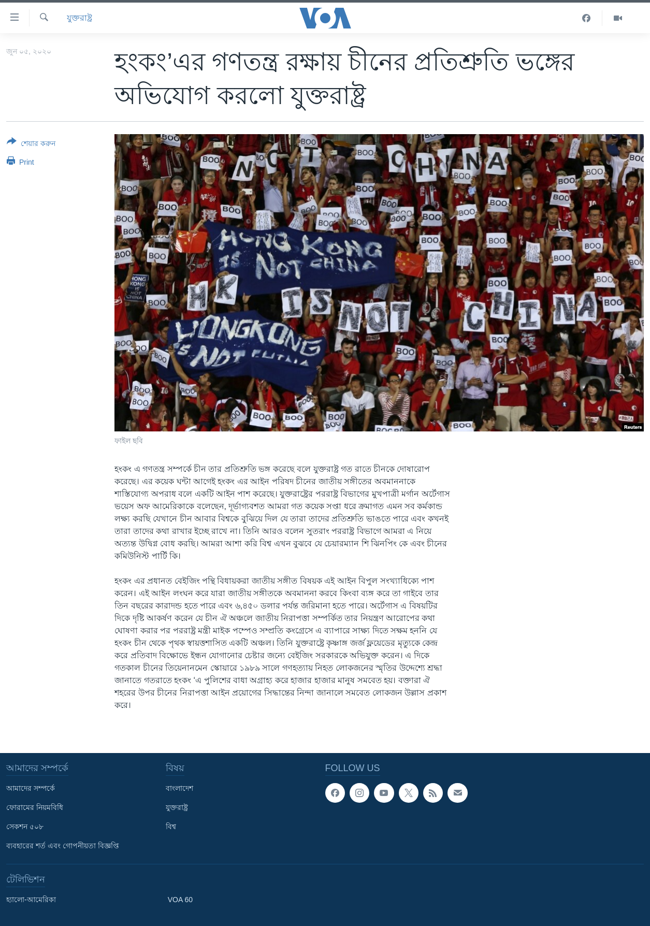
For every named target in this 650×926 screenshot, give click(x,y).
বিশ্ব (171, 826)
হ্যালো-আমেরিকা (31, 899)
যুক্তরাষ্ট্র (79, 17)
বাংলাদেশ (179, 788)
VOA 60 (180, 899)
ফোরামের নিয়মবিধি (34, 807)
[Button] (31, 144)
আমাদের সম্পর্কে (30, 788)
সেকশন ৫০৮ (25, 826)
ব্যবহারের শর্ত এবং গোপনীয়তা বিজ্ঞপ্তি (62, 846)
